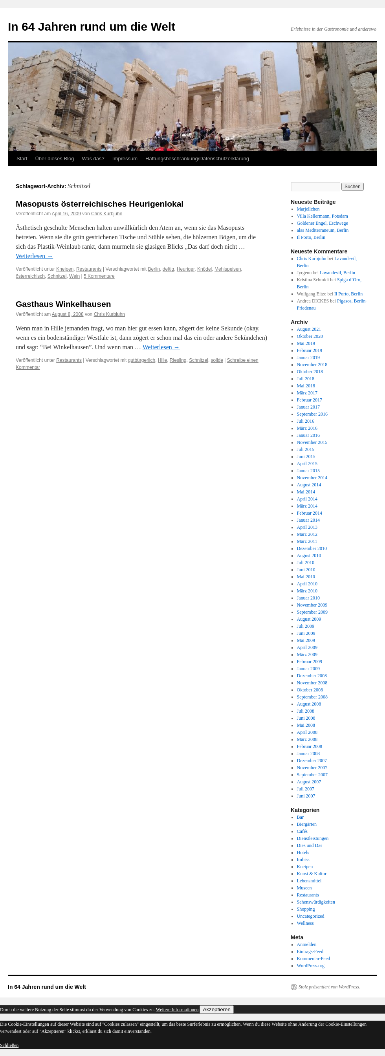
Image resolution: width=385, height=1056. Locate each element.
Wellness (305, 923)
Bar (300, 817)
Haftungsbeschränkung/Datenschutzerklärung (197, 158)
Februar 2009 (309, 661)
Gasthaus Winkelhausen (63, 303)
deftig (168, 269)
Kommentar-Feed (313, 958)
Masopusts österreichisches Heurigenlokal (99, 203)
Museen (304, 888)
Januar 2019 (308, 357)
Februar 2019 (309, 350)
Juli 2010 (305, 562)
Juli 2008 (305, 711)
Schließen (9, 1045)
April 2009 (307, 647)
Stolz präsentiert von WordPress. (329, 987)
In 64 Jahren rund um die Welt (91, 26)
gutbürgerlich (141, 360)
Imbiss (303, 859)
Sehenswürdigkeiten (316, 902)
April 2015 (307, 463)
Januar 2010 (308, 598)
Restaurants (89, 269)
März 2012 (307, 534)
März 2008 (307, 739)
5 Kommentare (99, 276)
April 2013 (307, 527)
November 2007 (312, 767)
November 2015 (312, 442)
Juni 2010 (306, 569)
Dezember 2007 (312, 760)
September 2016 (312, 414)
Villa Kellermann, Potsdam (322, 216)
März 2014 (307, 506)
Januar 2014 (308, 520)
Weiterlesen (34, 256)
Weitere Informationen (177, 1009)
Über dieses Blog (54, 158)
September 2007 (312, 774)
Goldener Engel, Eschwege (322, 223)
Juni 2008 (306, 718)
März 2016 (307, 428)
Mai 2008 (306, 725)
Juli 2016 (305, 421)
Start (21, 158)
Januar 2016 (308, 435)
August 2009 (309, 619)
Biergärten (307, 824)
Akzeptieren (216, 1009)
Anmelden (307, 944)
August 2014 (309, 485)
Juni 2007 (306, 796)
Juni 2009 (306, 633)
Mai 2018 (306, 386)
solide (217, 360)
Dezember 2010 (312, 548)
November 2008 (312, 683)
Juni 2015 (306, 456)
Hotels (303, 852)
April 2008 (307, 732)
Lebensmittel (309, 881)
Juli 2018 (305, 378)
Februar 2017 (309, 400)
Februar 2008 (309, 746)
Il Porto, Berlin (311, 237)
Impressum (125, 158)
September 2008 (312, 697)
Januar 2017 (308, 407)
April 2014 (307, 499)
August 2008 (309, 704)
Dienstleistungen (313, 838)
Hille (162, 360)
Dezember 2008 (312, 675)
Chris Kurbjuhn (106, 213)
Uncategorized (310, 916)
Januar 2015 (308, 470)
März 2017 (307, 393)
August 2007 (309, 782)
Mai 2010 (306, 576)
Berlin (154, 269)
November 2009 (312, 605)
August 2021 (309, 329)
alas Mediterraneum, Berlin (323, 230)
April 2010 (307, 584)
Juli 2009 (305, 626)
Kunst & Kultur (311, 873)
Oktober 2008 (310, 690)
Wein (74, 276)
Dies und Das (310, 845)
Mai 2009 (306, 640)
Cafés (302, 831)
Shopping (306, 909)
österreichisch (30, 276)
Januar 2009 (308, 668)
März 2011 (307, 541)
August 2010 (309, 555)
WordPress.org (310, 965)
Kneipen (64, 269)
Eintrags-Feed (310, 951)
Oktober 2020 (310, 336)
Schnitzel (57, 276)
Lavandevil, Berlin (337, 272)
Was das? (93, 158)
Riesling (178, 360)
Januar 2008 (308, 753)
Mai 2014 (306, 492)
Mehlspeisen (227, 269)
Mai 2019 (306, 343)
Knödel (204, 269)
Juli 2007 (305, 789)
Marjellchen (308, 209)
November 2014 (312, 477)
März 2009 (307, 654)
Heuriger (185, 269)
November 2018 (312, 364)
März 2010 (307, 591)
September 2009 (312, 612)
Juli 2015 (305, 449)
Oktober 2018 (310, 371)
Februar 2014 (309, 513)
